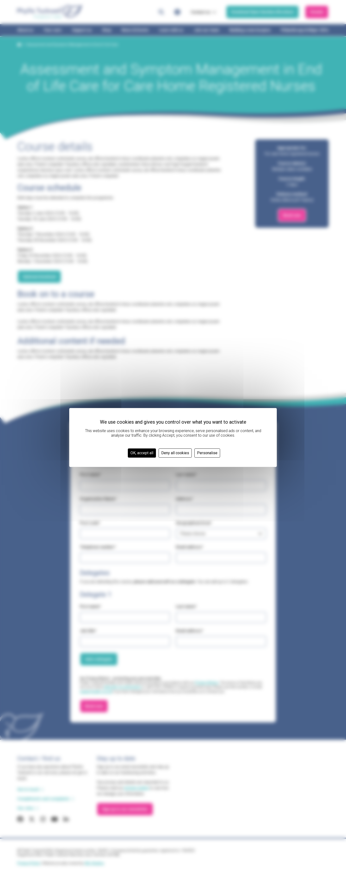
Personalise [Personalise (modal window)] (207, 453)
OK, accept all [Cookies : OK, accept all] (141, 453)
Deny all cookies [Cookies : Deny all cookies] (175, 453)
